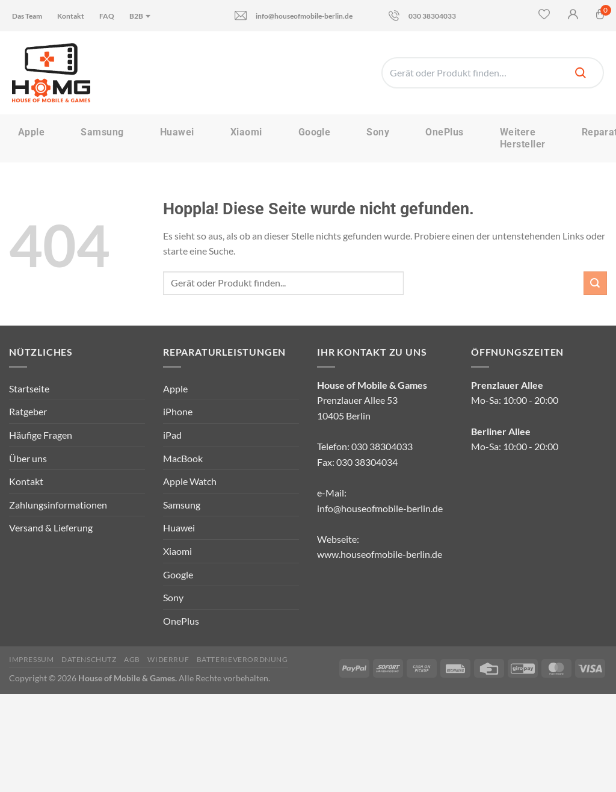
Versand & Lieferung (51, 527)
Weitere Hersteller (523, 138)
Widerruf (168, 659)
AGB (132, 659)
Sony (377, 132)
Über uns (28, 458)
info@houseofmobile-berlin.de (294, 15)
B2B (140, 15)
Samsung (102, 132)
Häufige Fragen (40, 435)
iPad (172, 435)
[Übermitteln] (595, 283)
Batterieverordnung (242, 659)
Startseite (29, 388)
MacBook (183, 458)
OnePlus (444, 132)
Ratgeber (28, 411)
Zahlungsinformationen (58, 504)
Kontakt (70, 15)
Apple (31, 132)
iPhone (177, 411)
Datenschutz (89, 659)
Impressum (31, 659)
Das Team (27, 15)
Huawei (177, 132)
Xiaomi (246, 132)
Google (314, 132)
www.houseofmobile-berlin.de (379, 554)
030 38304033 (422, 15)
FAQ (106, 15)
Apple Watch (190, 481)
